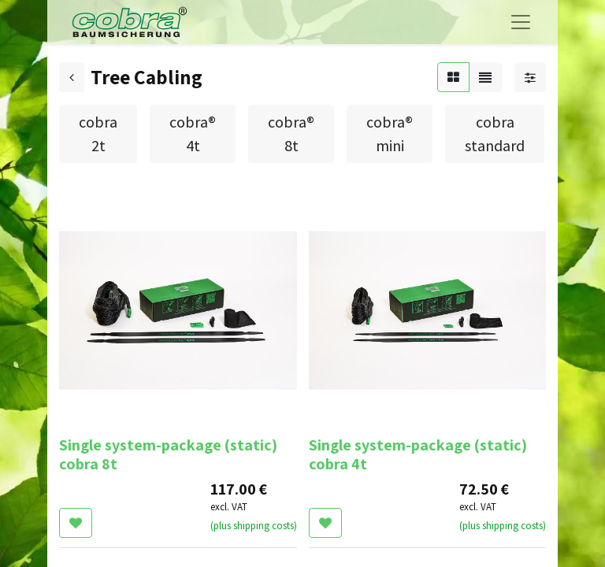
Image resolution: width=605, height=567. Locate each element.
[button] (75, 523)
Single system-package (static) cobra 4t (418, 454)
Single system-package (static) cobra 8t (168, 454)
